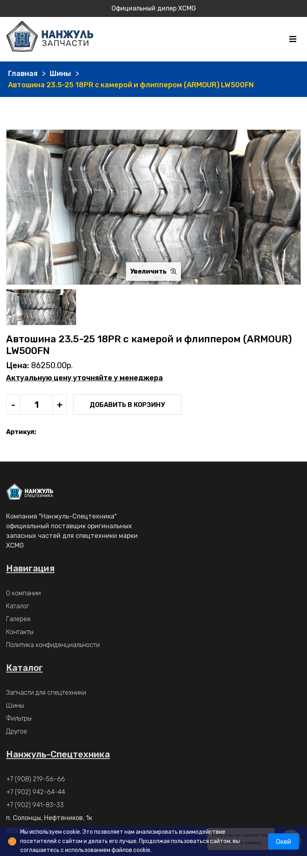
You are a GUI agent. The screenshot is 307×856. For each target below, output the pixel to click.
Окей (283, 841)
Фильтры (19, 718)
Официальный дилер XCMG (153, 8)
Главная (23, 73)
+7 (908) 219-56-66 (35, 779)
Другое (16, 731)
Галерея (18, 619)
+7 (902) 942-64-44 (35, 792)
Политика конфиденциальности (53, 645)
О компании (23, 593)
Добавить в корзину (127, 405)
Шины (60, 73)
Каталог (17, 606)
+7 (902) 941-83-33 (35, 805)
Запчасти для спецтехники (46, 692)
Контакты (20, 632)
